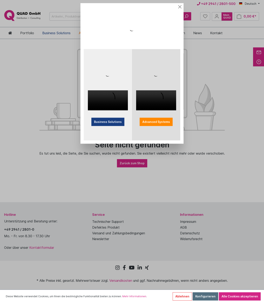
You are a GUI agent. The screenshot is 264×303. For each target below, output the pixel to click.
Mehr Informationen (134, 296)
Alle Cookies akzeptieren (240, 296)
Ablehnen (182, 296)
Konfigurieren (205, 296)
